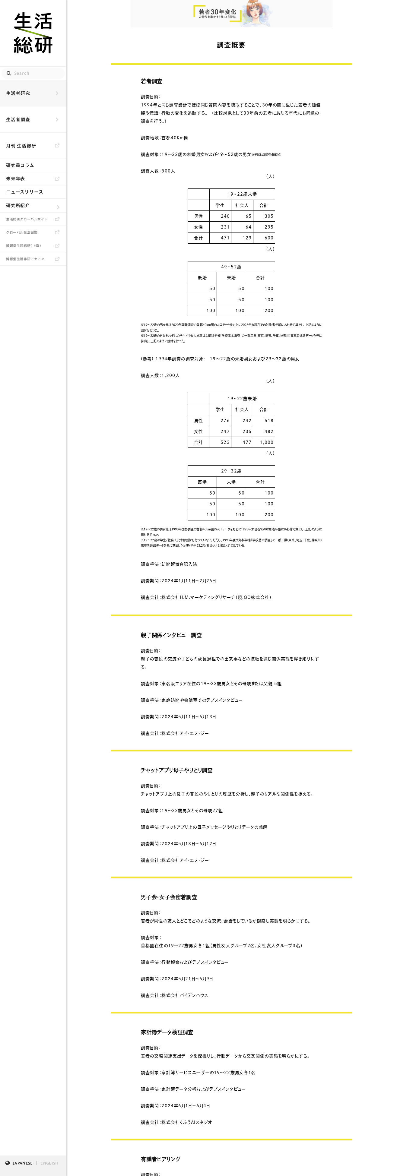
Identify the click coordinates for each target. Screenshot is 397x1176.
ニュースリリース (24, 192)
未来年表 (15, 178)
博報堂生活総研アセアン (25, 259)
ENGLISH (49, 1163)
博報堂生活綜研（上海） (24, 245)
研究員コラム (20, 165)
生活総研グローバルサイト (27, 219)
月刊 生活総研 (21, 146)
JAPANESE (23, 1163)
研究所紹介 (18, 205)
